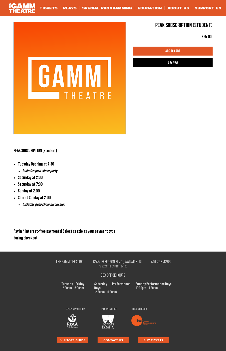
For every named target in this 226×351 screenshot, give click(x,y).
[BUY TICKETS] (153, 340)
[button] (48, 8)
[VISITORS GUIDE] (72, 340)
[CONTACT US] (113, 340)
